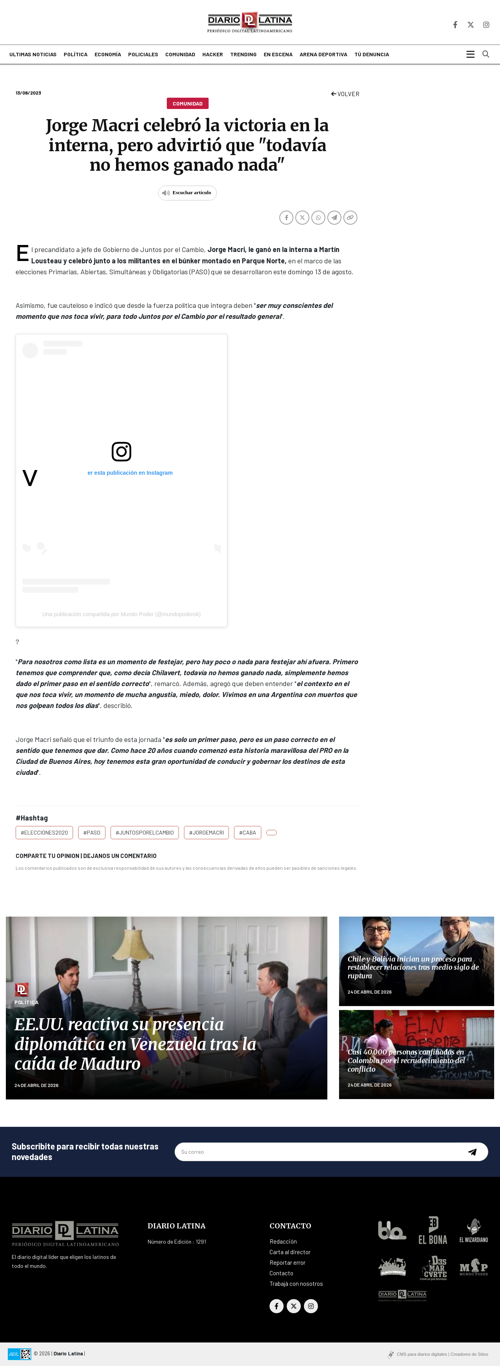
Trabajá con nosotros (296, 1288)
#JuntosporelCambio (145, 837)
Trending (243, 59)
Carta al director (290, 1256)
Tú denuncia (371, 59)
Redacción (283, 1246)
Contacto (281, 1278)
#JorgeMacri (206, 837)
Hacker (212, 59)
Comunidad (180, 59)
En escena (278, 59)
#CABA (247, 837)
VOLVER (345, 98)
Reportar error (287, 1267)
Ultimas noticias (33, 59)
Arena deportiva (323, 59)
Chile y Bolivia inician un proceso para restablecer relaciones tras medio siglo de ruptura (413, 972)
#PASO (91, 837)
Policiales (143, 59)
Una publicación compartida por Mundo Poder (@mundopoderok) (121, 619)
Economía (108, 59)
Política (76, 59)
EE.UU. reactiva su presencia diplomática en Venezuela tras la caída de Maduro (135, 1049)
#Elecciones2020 (44, 837)
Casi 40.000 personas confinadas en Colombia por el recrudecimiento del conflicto (406, 1065)
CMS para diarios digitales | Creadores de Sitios (442, 1359)
